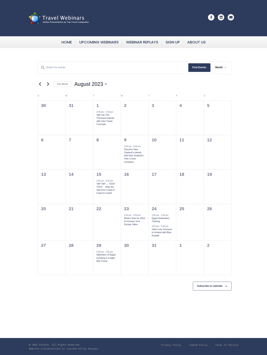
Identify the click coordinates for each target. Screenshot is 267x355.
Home (66, 42)
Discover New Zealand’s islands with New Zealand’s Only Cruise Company (134, 155)
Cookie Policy (198, 345)
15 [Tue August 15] (99, 174)
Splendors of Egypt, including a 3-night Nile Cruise (106, 257)
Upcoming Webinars (99, 42)
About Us (196, 42)
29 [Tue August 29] (99, 245)
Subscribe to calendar (210, 286)
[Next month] (48, 84)
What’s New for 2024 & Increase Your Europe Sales (134, 221)
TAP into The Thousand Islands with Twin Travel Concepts (105, 120)
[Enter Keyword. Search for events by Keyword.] (113, 67)
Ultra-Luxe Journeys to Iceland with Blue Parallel (162, 232)
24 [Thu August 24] (154, 208)
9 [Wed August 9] (125, 139)
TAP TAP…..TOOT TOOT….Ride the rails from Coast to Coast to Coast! (106, 188)
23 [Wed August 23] (126, 208)
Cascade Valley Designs (82, 348)
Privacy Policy (171, 345)
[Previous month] (40, 84)
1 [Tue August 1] (98, 105)
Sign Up (173, 42)
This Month (62, 84)
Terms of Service (226, 345)
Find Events (199, 67)
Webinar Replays (142, 42)
